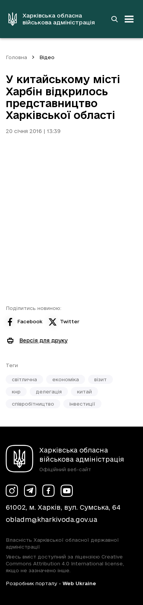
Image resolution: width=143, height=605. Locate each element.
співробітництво (33, 403)
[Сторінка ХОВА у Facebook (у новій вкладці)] (48, 491)
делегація (49, 391)
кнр (16, 391)
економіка (65, 379)
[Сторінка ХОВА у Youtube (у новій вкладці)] (67, 491)
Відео (47, 57)
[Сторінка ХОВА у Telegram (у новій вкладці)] (30, 491)
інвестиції (82, 403)
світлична (24, 379)
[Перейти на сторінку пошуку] (114, 19)
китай (84, 391)
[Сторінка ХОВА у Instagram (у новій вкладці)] (12, 491)
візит (100, 379)
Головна (16, 57)
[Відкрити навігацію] (129, 19)
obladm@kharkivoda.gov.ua (51, 519)
